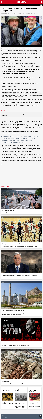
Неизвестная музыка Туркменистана (7, 389)
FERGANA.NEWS (20, 2)
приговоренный (30, 127)
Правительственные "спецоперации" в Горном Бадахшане (28, 13)
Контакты (3, 415)
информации (9, 69)
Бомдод (24, 53)
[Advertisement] (21, 177)
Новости (2, 7)
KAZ (1, 5)
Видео (19, 7)
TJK (6, 5)
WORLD (15, 5)
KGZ (4, 5)
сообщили (27, 138)
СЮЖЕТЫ (35, 7)
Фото (27, 7)
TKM (9, 5)
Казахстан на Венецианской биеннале (33, 390)
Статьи (11, 7)
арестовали (4, 90)
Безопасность (14, 13)
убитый (29, 125)
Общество (9, 13)
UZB (12, 5)
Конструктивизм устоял (19, 389)
